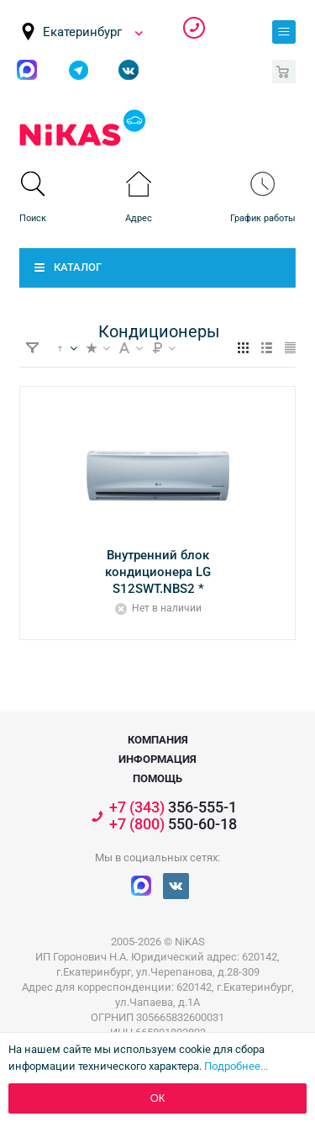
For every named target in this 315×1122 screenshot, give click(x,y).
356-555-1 (194, 28)
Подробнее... (236, 1066)
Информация (157, 759)
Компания (158, 739)
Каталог (78, 267)
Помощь (157, 778)
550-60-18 (173, 824)
